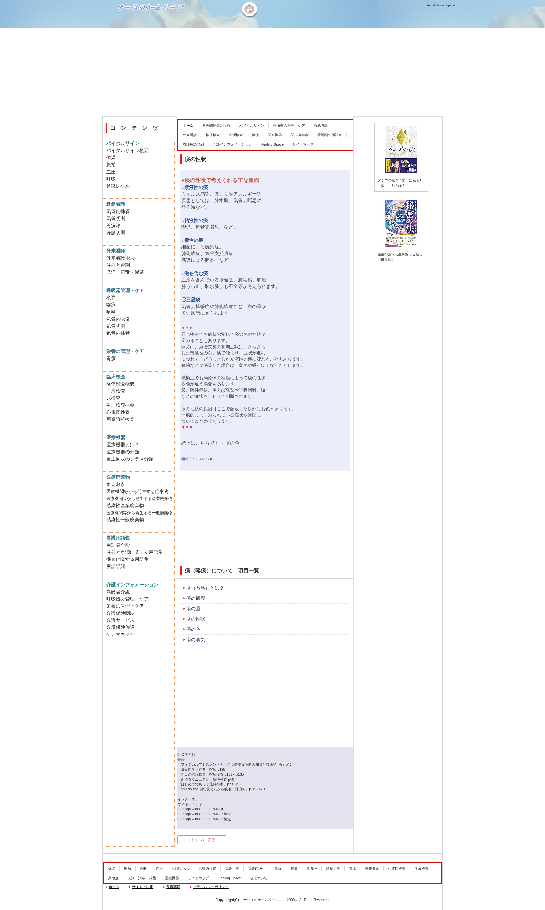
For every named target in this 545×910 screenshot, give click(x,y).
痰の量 (193, 608)
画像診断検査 (120, 419)
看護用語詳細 (193, 144)
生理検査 (236, 135)
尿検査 (113, 398)
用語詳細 (115, 566)
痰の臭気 (195, 639)
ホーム (188, 125)
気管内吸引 (118, 318)
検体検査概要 (120, 383)
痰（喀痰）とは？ (205, 587)
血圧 (111, 171)
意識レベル (118, 185)
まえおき (115, 484)
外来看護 (190, 135)
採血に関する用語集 (127, 559)
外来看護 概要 (121, 258)
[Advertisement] (272, 72)
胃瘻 (255, 135)
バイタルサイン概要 (127, 150)
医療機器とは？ (122, 444)
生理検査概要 (120, 405)
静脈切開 (115, 232)
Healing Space (272, 144)
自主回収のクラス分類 (130, 458)
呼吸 (111, 178)
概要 (111, 297)
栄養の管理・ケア (125, 605)
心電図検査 (118, 412)
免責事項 (173, 887)
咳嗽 (111, 311)
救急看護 (321, 125)
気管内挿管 (118, 211)
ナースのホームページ (151, 27)
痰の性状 (195, 618)
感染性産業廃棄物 (125, 505)
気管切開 (115, 218)
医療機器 (275, 135)
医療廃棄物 (300, 135)
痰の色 (193, 629)
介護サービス (120, 620)
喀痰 (111, 304)
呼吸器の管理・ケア (289, 125)
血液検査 (115, 390)
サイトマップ (303, 144)
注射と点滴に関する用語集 (134, 552)
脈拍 (111, 164)
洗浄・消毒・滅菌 (125, 272)
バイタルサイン (251, 125)
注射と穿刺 (118, 265)
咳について (258, 878)
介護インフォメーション (232, 144)
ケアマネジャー (122, 634)
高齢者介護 (118, 591)
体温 (111, 157)
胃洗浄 (113, 225)
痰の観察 (195, 598)
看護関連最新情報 (216, 125)
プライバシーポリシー (211, 887)
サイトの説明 (142, 887)
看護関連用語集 (329, 135)
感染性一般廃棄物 (125, 519)
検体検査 (213, 135)
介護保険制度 (120, 613)
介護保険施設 (120, 627)
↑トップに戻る (202, 839)
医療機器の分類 (122, 451)
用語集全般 (118, 545)
